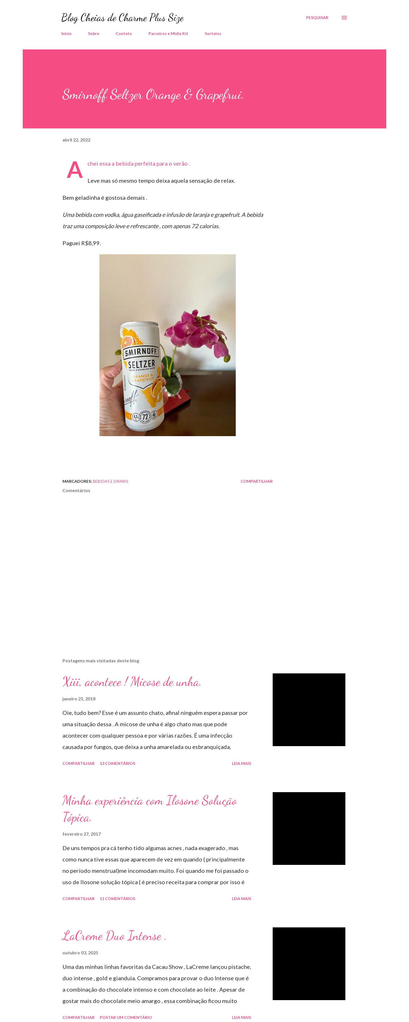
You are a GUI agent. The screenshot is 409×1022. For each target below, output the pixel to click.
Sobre (93, 33)
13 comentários (117, 763)
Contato (124, 33)
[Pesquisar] (317, 18)
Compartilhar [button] (257, 481)
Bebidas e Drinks (110, 481)
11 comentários (117, 898)
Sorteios (213, 33)
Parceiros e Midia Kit (168, 33)
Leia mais (241, 763)
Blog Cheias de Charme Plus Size (122, 17)
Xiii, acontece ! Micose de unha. (132, 681)
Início (66, 33)
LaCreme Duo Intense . (114, 935)
